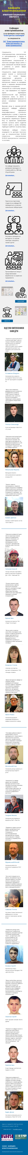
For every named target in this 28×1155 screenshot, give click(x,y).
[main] (14, 12)
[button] (2, 2)
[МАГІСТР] (7, 321)
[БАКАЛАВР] (21, 301)
